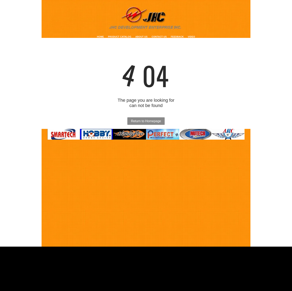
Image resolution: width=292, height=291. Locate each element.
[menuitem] (100, 36)
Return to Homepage (146, 121)
